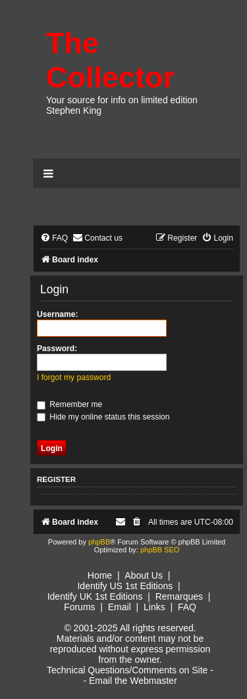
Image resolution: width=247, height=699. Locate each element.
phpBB (99, 542)
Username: (57, 314)
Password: (57, 348)
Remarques (179, 596)
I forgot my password (74, 377)
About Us (143, 575)
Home (100, 575)
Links (154, 607)
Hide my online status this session (103, 417)
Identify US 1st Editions (125, 586)
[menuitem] (54, 238)
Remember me (69, 404)
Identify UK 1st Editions (95, 596)
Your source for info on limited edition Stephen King (122, 105)
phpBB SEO (159, 550)
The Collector (110, 60)
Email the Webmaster (133, 680)
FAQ (187, 607)
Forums (79, 607)
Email (119, 607)
